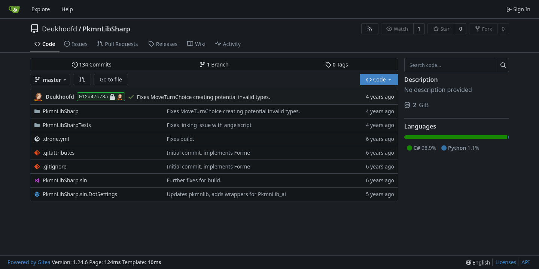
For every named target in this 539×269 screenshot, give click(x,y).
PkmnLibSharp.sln (65, 180)
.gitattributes (58, 152)
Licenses (506, 262)
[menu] (478, 262)
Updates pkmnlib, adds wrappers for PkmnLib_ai (226, 194)
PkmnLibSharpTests (67, 125)
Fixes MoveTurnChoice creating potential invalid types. (203, 97)
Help (67, 9)
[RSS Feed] (369, 28)
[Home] (14, 9)
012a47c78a (101, 97)
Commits (92, 64)
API (525, 262)
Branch (214, 64)
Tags (336, 64)
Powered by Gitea (29, 262)
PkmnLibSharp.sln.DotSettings (80, 194)
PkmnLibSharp (106, 29)
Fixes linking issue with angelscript (209, 125)
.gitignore (55, 166)
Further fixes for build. (194, 180)
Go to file (111, 79)
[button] (82, 79)
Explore (40, 9)
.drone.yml (56, 138)
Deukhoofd (59, 29)
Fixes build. (180, 138)
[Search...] (503, 65)
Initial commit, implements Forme (208, 152)
